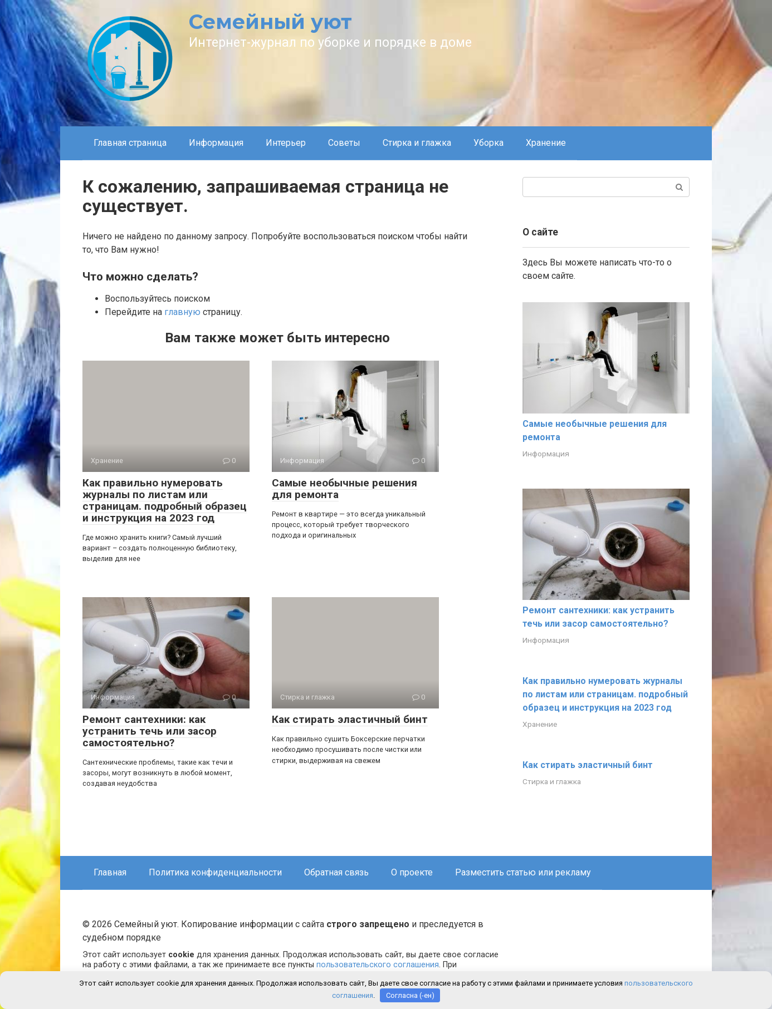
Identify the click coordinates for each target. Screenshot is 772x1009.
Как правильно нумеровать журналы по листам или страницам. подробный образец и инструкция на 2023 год (164, 500)
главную (182, 312)
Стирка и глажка (417, 142)
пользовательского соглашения (377, 964)
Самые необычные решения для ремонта (344, 488)
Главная (110, 872)
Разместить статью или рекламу (523, 872)
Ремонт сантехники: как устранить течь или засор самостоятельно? (149, 731)
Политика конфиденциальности (215, 872)
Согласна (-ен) (410, 995)
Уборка (488, 142)
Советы (344, 142)
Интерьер (286, 142)
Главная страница (130, 142)
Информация (216, 142)
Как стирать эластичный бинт (350, 719)
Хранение (546, 142)
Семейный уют (270, 21)
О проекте (412, 872)
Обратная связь (336, 872)
